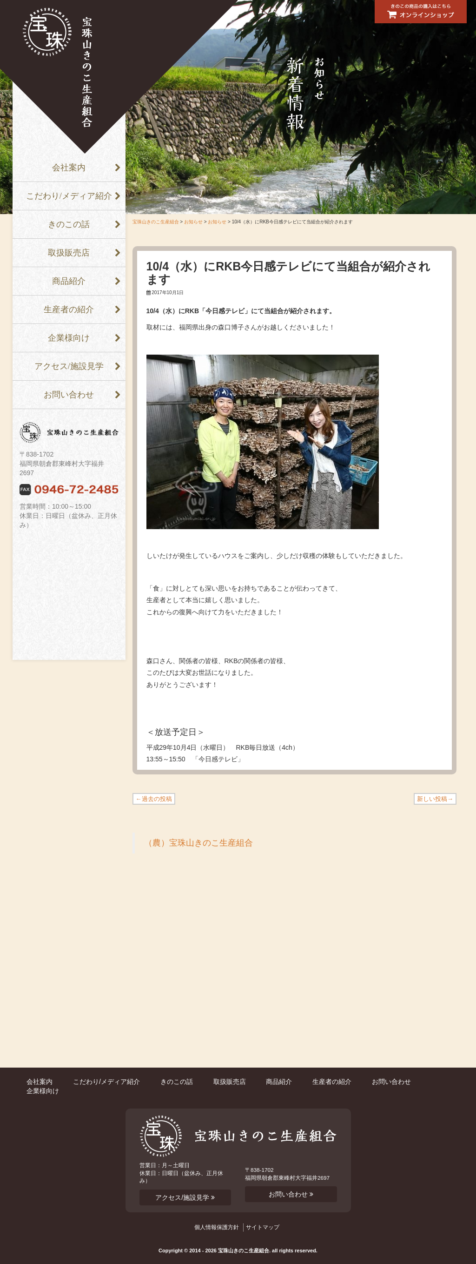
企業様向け (69, 338)
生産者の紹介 (69, 309)
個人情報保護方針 (216, 1227)
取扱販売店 (69, 252)
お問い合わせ (69, 394)
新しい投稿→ (435, 798)
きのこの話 (69, 224)
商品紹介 (69, 281)
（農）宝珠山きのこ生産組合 (198, 842)
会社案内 (69, 167)
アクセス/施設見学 (69, 366)
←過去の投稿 (154, 798)
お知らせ (193, 221)
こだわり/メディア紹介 (69, 196)
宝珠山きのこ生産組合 (155, 221)
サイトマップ (262, 1227)
